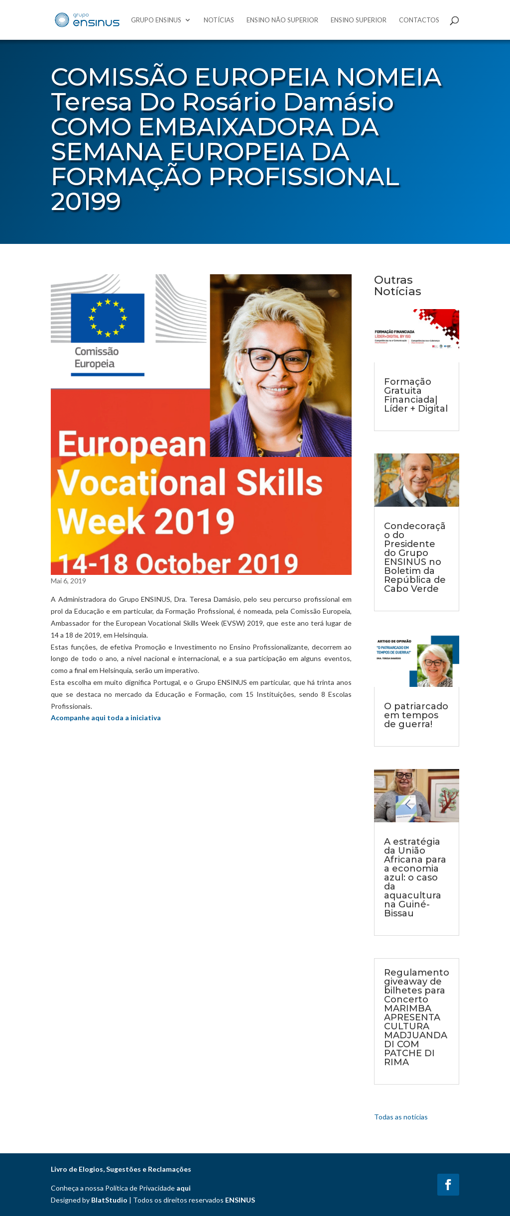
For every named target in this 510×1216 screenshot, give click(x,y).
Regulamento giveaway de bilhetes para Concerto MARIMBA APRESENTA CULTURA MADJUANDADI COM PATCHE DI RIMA (416, 1017)
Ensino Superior (358, 20)
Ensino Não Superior (282, 20)
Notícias (219, 20)
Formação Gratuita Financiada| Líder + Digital (416, 395)
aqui (183, 1188)
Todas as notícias (401, 1116)
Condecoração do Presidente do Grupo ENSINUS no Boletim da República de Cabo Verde (415, 557)
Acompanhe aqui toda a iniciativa (106, 717)
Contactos (419, 20)
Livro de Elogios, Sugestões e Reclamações (121, 1169)
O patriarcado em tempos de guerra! (416, 715)
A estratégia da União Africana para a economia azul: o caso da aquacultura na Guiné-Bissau (415, 877)
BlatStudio (109, 1200)
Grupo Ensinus (156, 20)
